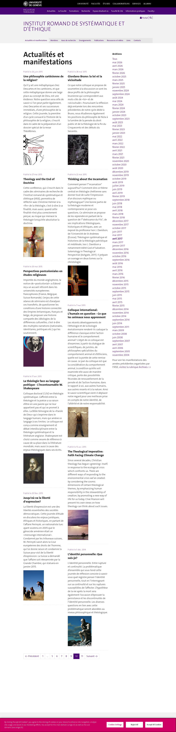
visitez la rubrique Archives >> (135, 367)
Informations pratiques (135, 11)
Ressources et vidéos (115, 40)
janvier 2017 (118, 245)
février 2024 (118, 108)
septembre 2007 (121, 340)
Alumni (147, 3)
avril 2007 (117, 344)
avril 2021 (117, 150)
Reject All (134, 724)
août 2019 (117, 182)
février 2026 (118, 73)
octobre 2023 (119, 115)
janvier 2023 (118, 133)
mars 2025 (117, 80)
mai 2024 (117, 101)
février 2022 (118, 147)
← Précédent (32, 656)
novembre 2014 (120, 312)
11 (82, 656)
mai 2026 (117, 62)
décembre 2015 (120, 281)
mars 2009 (118, 330)
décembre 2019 (120, 171)
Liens (128, 40)
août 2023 (117, 122)
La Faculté (62, 11)
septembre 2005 (121, 351)
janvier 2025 (118, 87)
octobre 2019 (119, 178)
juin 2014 (117, 323)
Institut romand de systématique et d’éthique (74, 26)
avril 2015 (117, 302)
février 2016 (118, 277)
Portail (144, 17)
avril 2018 (117, 210)
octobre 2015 (119, 288)
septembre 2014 (121, 319)
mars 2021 (117, 154)
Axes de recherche (68, 40)
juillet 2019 (118, 185)
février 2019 (118, 196)
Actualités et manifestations (36, 40)
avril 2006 (117, 348)
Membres (54, 40)
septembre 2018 (121, 199)
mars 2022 (117, 143)
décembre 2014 (120, 309)
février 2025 (118, 83)
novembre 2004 (120, 355)
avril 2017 (117, 238)
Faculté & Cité (117, 11)
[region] (88, 725)
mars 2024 (117, 104)
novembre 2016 (120, 252)
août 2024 (117, 97)
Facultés (95, 3)
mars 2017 (117, 242)
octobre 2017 (119, 228)
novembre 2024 (120, 90)
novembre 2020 (120, 161)
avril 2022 (117, 140)
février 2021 (118, 157)
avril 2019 (117, 192)
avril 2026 (117, 65)
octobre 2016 (119, 256)
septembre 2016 (121, 259)
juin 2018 (117, 203)
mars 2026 (117, 69)
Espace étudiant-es (100, 11)
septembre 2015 (120, 291)
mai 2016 (117, 267)
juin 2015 (117, 295)
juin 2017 (117, 231)
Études (106, 3)
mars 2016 (117, 274)
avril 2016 (117, 270)
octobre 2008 (119, 333)
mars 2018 (117, 214)
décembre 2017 (120, 221)
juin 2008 (117, 337)
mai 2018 (117, 207)
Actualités (51, 11)
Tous (114, 58)
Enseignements (85, 40)
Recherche (86, 11)
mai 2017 (117, 235)
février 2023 (118, 129)
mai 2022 (117, 136)
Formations (74, 11)
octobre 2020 (119, 164)
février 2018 (118, 217)
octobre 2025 (119, 76)
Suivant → (91, 656)
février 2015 (118, 305)
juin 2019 (117, 189)
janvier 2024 (118, 111)
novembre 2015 (120, 284)
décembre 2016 (120, 249)
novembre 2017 (120, 224)
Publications (99, 40)
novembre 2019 (120, 175)
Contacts (137, 40)
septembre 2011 (120, 326)
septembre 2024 (121, 94)
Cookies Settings (115, 724)
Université (83, 3)
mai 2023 (117, 125)
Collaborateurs (121, 3)
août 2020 (117, 168)
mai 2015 (117, 298)
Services (136, 3)
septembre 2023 (121, 118)
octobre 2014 (119, 316)
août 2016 (117, 263)
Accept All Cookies (154, 724)
